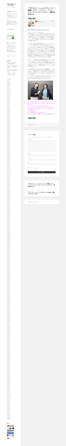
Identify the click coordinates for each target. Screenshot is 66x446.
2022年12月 (9, 150)
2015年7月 (8, 301)
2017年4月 (8, 266)
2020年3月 (8, 206)
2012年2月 (8, 371)
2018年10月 (9, 235)
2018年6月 (8, 242)
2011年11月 (9, 376)
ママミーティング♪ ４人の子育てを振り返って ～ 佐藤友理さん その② (12, 66)
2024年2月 (8, 127)
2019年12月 (9, 211)
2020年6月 (8, 201)
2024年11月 (9, 111)
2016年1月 (8, 291)
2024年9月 (8, 115)
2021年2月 (8, 188)
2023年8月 (8, 137)
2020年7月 (8, 200)
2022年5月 (8, 162)
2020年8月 (8, 198)
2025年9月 (8, 94)
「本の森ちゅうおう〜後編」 (11, 73)
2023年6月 (8, 140)
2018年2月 (8, 249)
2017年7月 (8, 261)
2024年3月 (8, 125)
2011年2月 (8, 391)
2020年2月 (8, 208)
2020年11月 (9, 193)
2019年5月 (8, 223)
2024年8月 (8, 116)
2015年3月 (8, 308)
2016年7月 (8, 281)
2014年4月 (8, 327)
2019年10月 (9, 215)
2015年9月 (8, 298)
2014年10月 (9, 317)
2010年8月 (8, 401)
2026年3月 (8, 84)
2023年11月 (9, 132)
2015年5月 (8, 305)
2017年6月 (8, 262)
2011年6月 (8, 384)
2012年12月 (9, 354)
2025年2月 (8, 106)
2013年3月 (8, 349)
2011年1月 (8, 393)
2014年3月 (8, 328)
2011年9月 (8, 379)
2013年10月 (9, 337)
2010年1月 (8, 413)
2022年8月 (8, 157)
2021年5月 (8, 183)
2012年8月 (8, 361)
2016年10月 (9, 276)
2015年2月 (8, 310)
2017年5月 (8, 264)
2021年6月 (8, 181)
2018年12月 (9, 232)
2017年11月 (9, 254)
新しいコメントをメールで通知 (33, 167)
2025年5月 (8, 101)
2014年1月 (8, 332)
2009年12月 (9, 415)
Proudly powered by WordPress (33, 201)
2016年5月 (8, 284)
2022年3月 (8, 166)
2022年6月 (8, 161)
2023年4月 (8, 144)
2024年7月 (8, 118)
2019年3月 (8, 227)
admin (36, 124)
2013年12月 (9, 334)
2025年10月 (9, 93)
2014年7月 (8, 322)
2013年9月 (8, 339)
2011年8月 (8, 381)
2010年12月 (9, 395)
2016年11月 (9, 274)
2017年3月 (8, 267)
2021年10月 (9, 174)
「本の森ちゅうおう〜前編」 (11, 74)
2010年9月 (8, 400)
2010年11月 (9, 396)
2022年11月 (9, 152)
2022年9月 (8, 155)
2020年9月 (8, 196)
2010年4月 (8, 408)
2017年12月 (9, 252)
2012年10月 (9, 357)
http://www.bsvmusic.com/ (11, 51)
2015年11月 (9, 295)
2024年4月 (8, 123)
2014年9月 (8, 318)
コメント (29, 139)
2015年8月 (8, 300)
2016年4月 (8, 286)
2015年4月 (8, 306)
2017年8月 (8, 259)
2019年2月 (8, 228)
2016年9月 (8, 278)
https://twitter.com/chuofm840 (12, 21)
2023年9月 (8, 135)
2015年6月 (8, 303)
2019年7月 (8, 220)
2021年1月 (8, 189)
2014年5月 (8, 325)
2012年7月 (8, 362)
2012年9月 (8, 359)
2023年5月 (8, 142)
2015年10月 (9, 296)
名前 (29, 153)
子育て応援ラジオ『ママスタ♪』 (11, 4)
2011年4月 (8, 388)
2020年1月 (8, 210)
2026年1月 (8, 88)
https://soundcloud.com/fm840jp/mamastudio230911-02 (38, 29)
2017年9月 (8, 257)
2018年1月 (8, 250)
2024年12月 (9, 110)
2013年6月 (8, 344)
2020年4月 (8, 205)
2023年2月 (8, 147)
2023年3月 (8, 145)
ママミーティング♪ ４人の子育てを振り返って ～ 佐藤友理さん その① (12, 70)
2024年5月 (8, 122)
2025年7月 (8, 98)
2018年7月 (8, 240)
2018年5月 (8, 244)
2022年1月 (8, 169)
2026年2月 (8, 86)
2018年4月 (8, 245)
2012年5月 (8, 366)
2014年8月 (8, 320)
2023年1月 (8, 149)
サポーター (41, 69)
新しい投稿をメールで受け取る (33, 170)
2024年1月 (8, 128)
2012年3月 (8, 369)
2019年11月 (9, 213)
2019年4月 (8, 225)
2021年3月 (8, 186)
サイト (29, 162)
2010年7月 (8, 403)
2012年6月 (8, 364)
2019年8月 (8, 218)
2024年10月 (9, 113)
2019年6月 (8, 222)
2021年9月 (8, 176)
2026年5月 (8, 81)
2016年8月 (8, 279)
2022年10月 (9, 154)
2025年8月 (8, 96)
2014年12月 (9, 313)
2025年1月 (8, 108)
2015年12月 (9, 293)
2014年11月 (9, 315)
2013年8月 (8, 340)
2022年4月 (8, 164)
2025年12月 (9, 89)
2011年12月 (9, 374)
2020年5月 (8, 203)
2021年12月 (9, 171)
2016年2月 (8, 289)
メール (29, 158)
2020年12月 (9, 191)
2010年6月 (8, 405)
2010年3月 (8, 410)
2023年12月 (9, 130)
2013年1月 (8, 352)
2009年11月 (9, 417)
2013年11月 (9, 335)
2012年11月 (9, 356)
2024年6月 (8, 120)
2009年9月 (8, 418)
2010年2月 (8, 412)
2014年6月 (8, 323)
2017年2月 (8, 269)
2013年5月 (8, 345)
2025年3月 (8, 105)
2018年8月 (8, 239)
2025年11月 (9, 91)
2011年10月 (9, 378)
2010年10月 (9, 398)
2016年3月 (8, 288)
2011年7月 (8, 383)
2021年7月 (8, 179)
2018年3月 (8, 247)
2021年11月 (9, 172)
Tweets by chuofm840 (10, 29)
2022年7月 (8, 159)
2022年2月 (8, 167)
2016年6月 (8, 283)
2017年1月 (8, 271)
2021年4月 (8, 184)
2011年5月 (8, 386)
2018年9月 (8, 237)
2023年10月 (9, 133)
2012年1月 (8, 373)
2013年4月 (8, 347)
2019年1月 (8, 230)
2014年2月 (8, 330)
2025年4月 (8, 103)
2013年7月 (8, 342)
